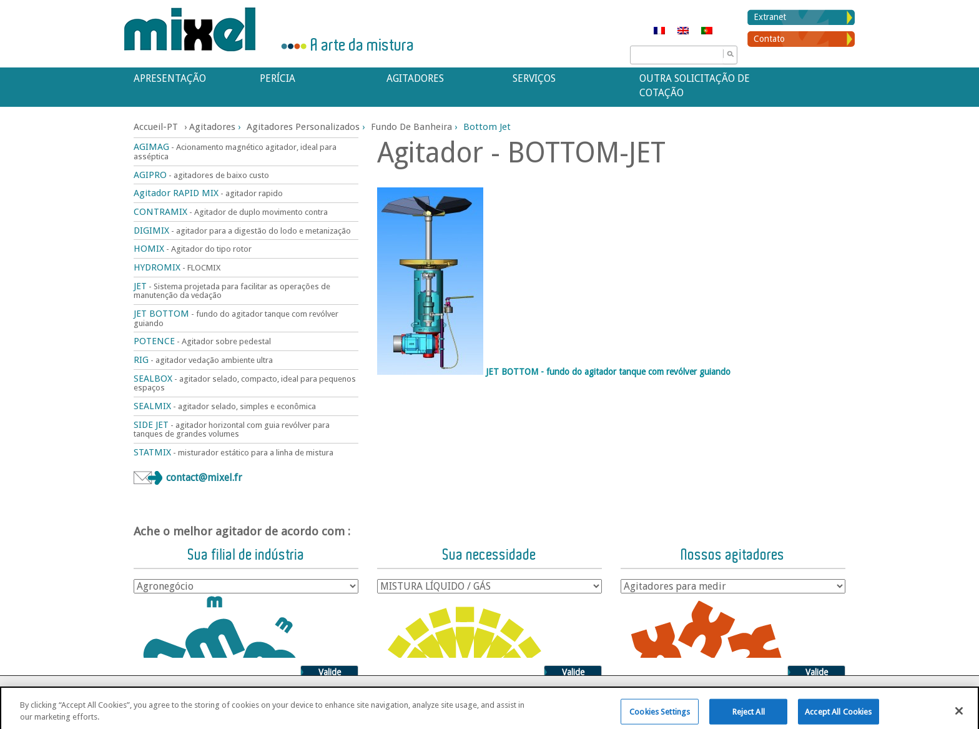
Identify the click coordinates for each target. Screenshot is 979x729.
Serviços (534, 78)
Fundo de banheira (411, 126)
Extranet (770, 17)
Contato (769, 39)
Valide (329, 672)
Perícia (277, 78)
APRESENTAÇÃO (170, 78)
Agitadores (415, 78)
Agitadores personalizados (303, 126)
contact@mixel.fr (204, 478)
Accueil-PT (156, 126)
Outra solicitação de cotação (694, 85)
